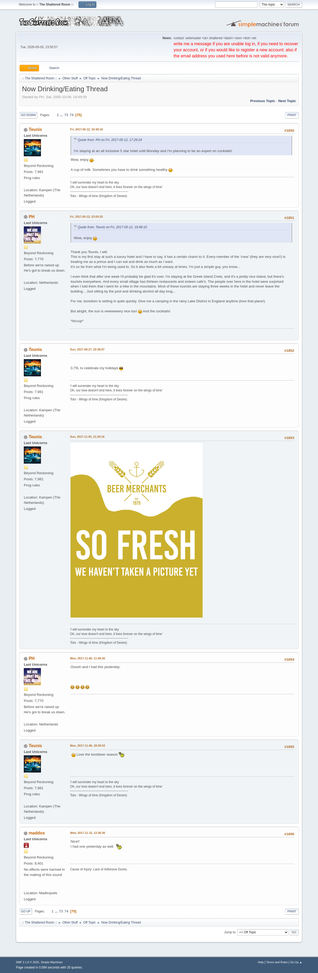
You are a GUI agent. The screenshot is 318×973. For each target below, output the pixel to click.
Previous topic (262, 101)
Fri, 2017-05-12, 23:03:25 (86, 216)
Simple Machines (52, 962)
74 (72, 115)
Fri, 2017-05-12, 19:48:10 (86, 129)
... (62, 115)
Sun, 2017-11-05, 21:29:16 (87, 436)
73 (66, 115)
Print (291, 115)
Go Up (25, 911)
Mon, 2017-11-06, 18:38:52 (87, 745)
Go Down (28, 115)
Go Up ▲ (296, 962)
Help (261, 962)
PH (32, 216)
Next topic (287, 101)
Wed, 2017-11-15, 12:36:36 (87, 832)
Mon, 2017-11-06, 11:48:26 (87, 658)
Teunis (35, 129)
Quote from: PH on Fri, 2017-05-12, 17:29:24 (110, 140)
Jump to (230, 932)
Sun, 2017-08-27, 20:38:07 (87, 349)
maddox (37, 833)
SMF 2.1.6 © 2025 (27, 962)
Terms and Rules (277, 962)
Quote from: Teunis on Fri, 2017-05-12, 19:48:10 (112, 227)
